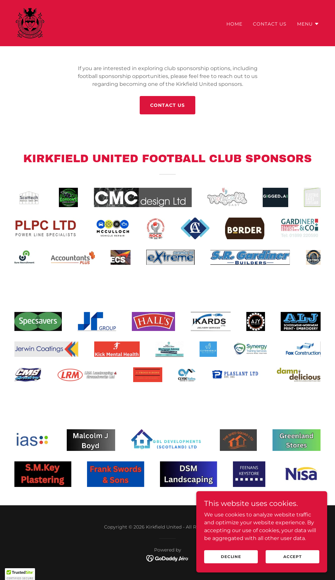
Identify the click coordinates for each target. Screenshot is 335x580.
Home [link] (234, 24)
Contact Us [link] (270, 24)
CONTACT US (167, 105)
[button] (308, 24)
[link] (30, 23)
